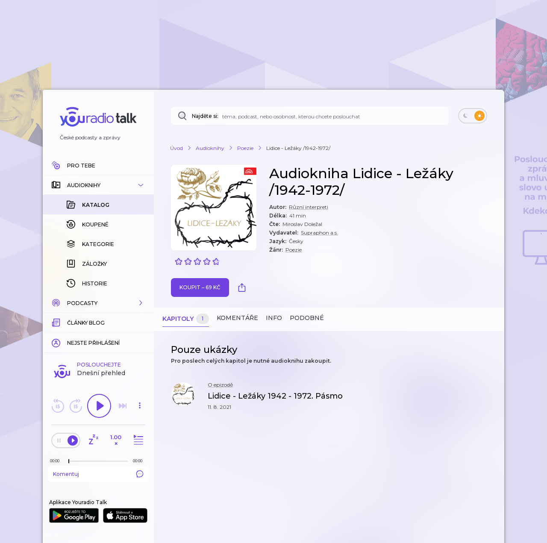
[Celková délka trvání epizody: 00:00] (140, 460)
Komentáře (237, 318)
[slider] (69, 461)
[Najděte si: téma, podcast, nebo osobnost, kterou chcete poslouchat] (310, 116)
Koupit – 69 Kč (200, 287)
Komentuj (98, 474)
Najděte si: (205, 116)
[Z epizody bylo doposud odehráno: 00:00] (57, 460)
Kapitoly (185, 319)
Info (274, 318)
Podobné (307, 318)
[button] (98, 185)
